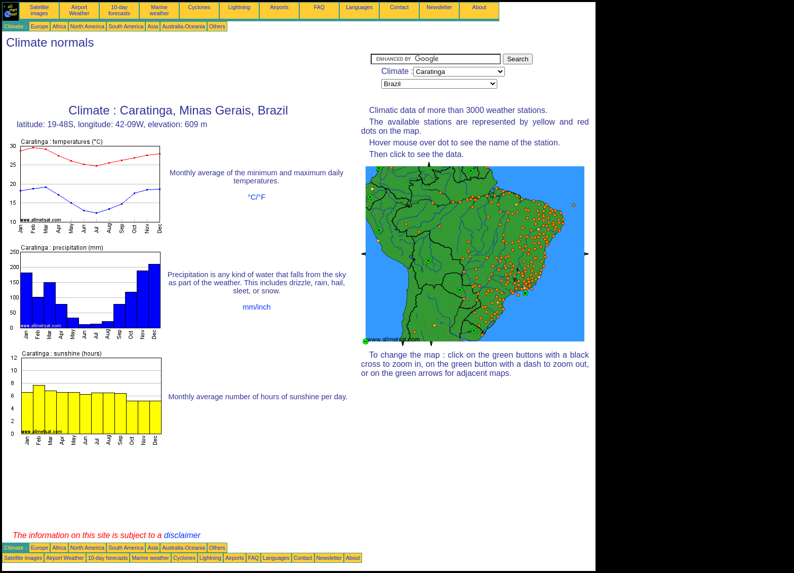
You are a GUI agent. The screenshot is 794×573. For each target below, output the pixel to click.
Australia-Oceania (183, 26)
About (479, 7)
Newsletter (439, 7)
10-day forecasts (119, 10)
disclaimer (182, 535)
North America (87, 26)
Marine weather (159, 10)
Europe (39, 26)
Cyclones (199, 7)
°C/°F (256, 197)
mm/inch (256, 307)
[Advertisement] (186, 76)
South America (125, 26)
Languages (359, 7)
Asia (152, 26)
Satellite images (39, 10)
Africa (59, 26)
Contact (399, 7)
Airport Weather (79, 10)
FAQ (319, 7)
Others (217, 26)
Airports (279, 7)
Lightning (239, 7)
